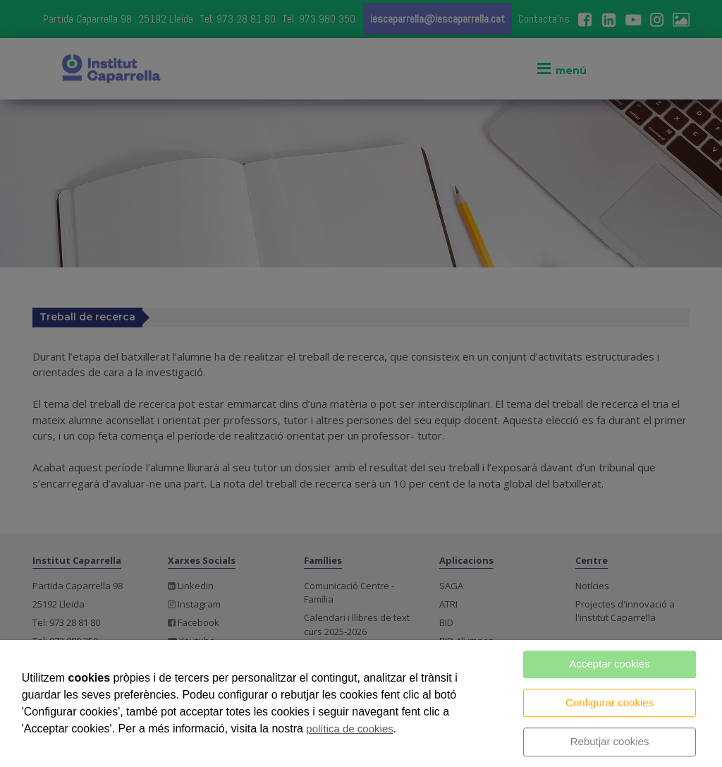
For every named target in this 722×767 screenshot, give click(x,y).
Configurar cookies (609, 702)
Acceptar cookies (609, 664)
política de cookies (349, 729)
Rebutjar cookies (609, 741)
